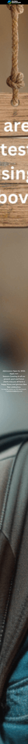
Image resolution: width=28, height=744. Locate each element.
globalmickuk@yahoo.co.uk (14, 391)
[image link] (14, 2)
